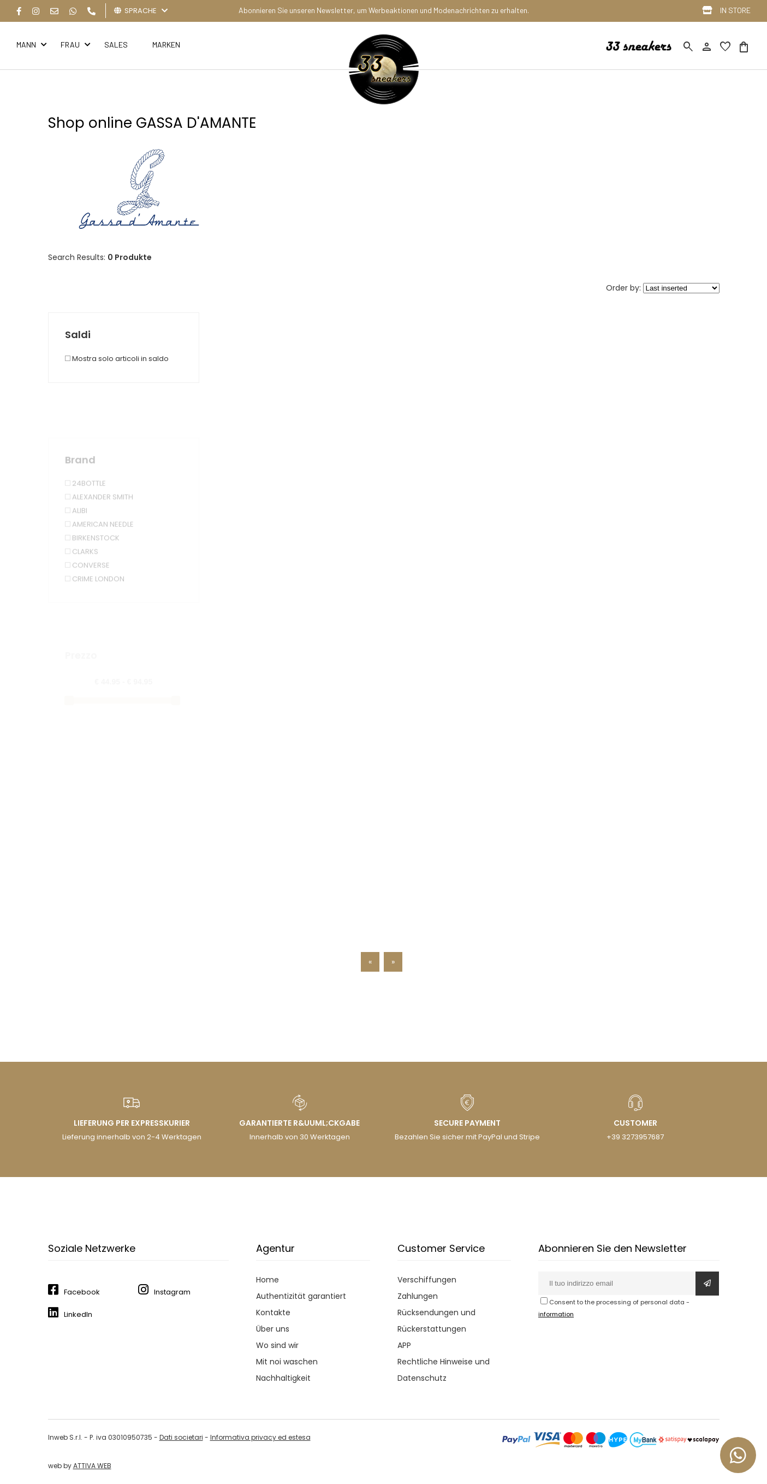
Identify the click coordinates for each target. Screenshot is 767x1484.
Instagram (172, 1292)
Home (267, 1279)
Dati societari (181, 1437)
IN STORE (735, 10)
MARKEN (166, 44)
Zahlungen (417, 1296)
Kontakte (273, 1312)
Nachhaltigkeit (283, 1378)
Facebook (82, 1292)
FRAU (70, 44)
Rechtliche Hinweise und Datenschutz (443, 1370)
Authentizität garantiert (301, 1296)
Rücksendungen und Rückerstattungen (436, 1320)
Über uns (272, 1328)
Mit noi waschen (287, 1361)
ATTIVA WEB (92, 1465)
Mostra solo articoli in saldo (117, 358)
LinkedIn (78, 1314)
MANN (26, 44)
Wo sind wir (277, 1345)
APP (404, 1345)
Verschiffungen (426, 1279)
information (556, 1314)
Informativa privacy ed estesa (260, 1437)
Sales (116, 44)
